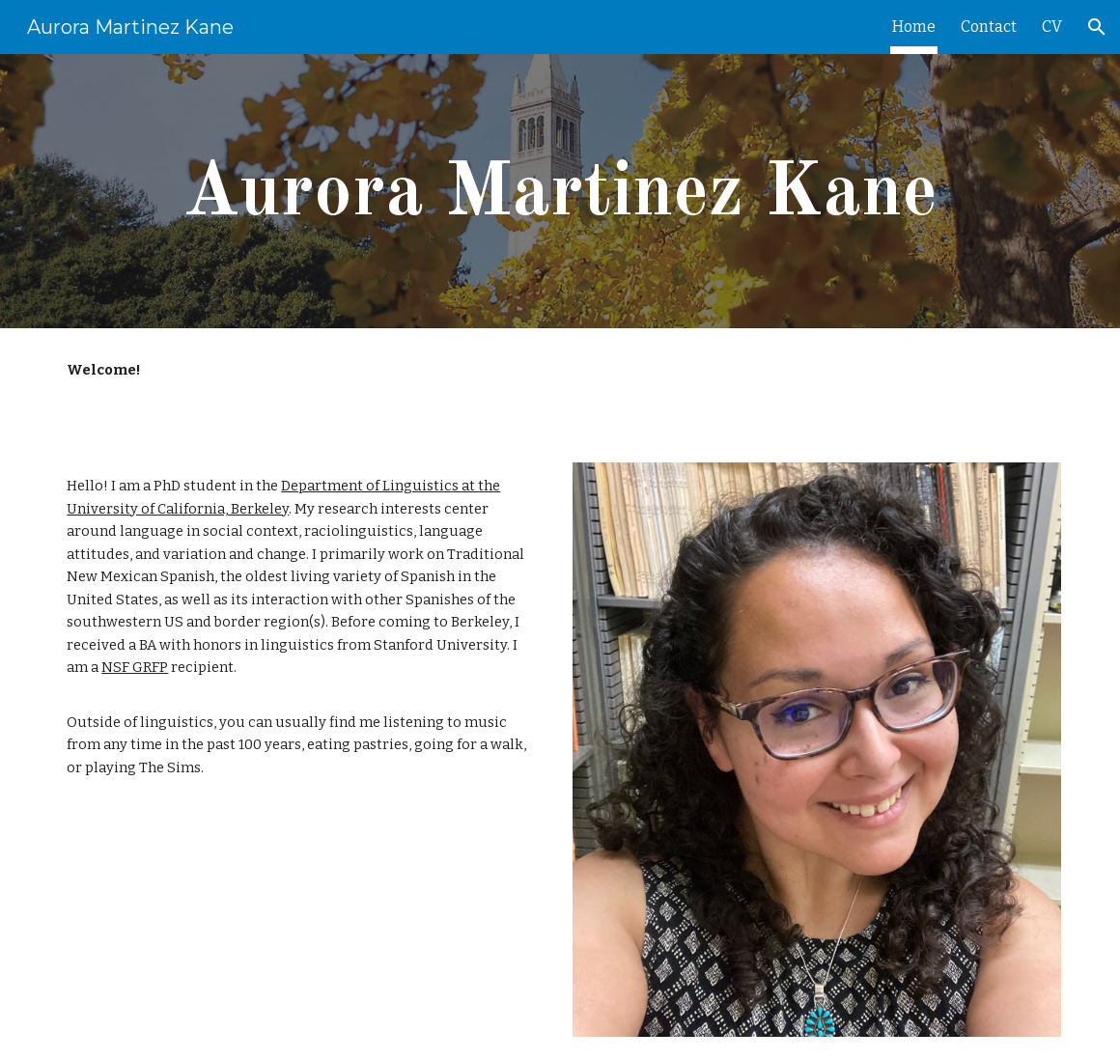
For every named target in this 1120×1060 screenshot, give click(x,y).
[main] (559, 191)
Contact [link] (989, 26)
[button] (1097, 27)
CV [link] (1052, 26)
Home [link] (914, 26)
